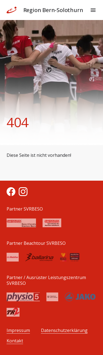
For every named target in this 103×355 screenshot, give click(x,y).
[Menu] (93, 10)
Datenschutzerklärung (64, 330)
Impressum (18, 330)
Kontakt (15, 341)
